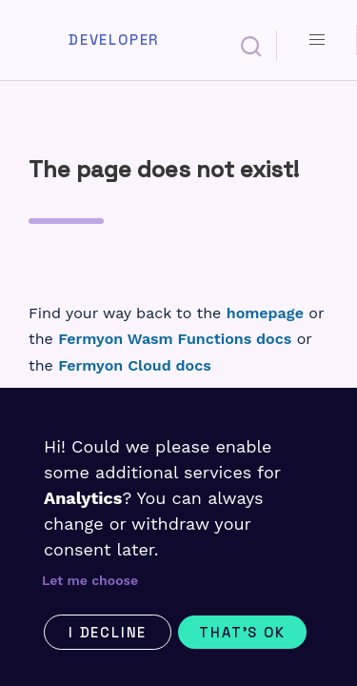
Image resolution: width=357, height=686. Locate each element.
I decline (108, 632)
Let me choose (90, 580)
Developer (114, 40)
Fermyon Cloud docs (134, 365)
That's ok (242, 632)
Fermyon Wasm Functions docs (174, 339)
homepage (265, 313)
